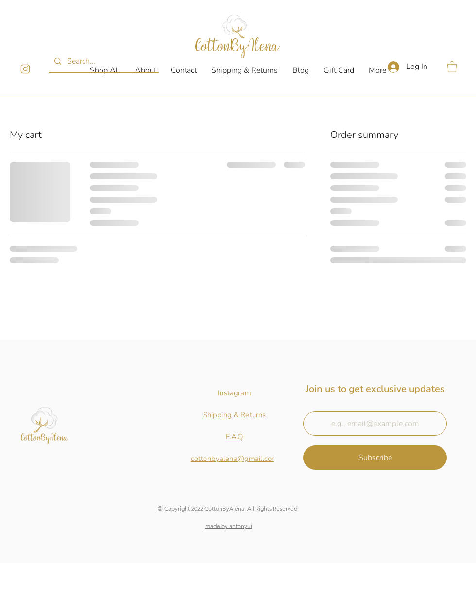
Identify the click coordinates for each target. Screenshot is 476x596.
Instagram (234, 393)
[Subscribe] (375, 457)
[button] (452, 66)
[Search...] (102, 61)
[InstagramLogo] (25, 69)
